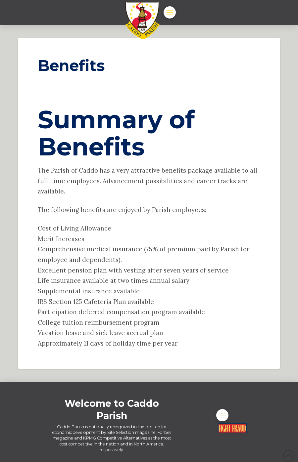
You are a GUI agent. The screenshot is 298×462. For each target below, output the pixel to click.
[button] (170, 12)
